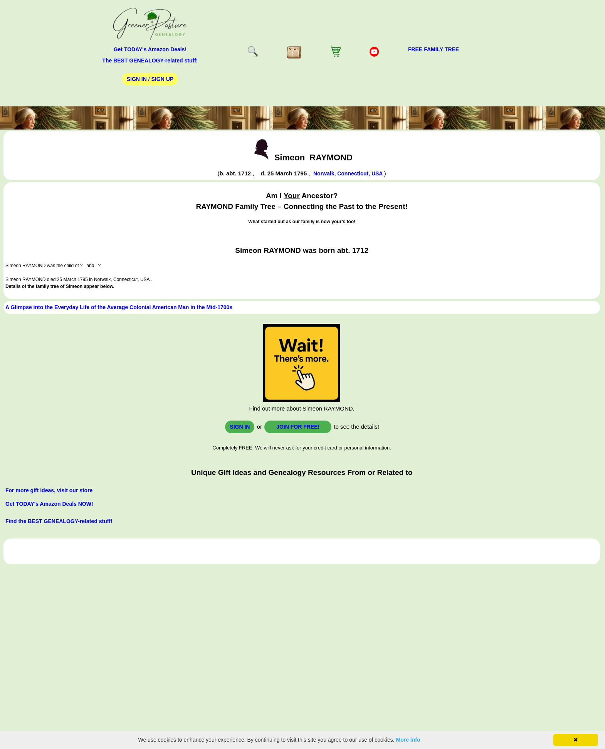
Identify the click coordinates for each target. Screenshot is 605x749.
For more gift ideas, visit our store (48, 490)
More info (408, 740)
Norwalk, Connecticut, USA (348, 173)
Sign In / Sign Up (150, 79)
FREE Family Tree (433, 49)
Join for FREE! (297, 427)
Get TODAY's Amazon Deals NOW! (49, 504)
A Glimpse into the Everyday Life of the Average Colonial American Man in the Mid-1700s (118, 307)
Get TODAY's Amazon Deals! (150, 49)
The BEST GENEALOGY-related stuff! (150, 60)
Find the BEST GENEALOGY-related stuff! (59, 521)
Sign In (240, 427)
